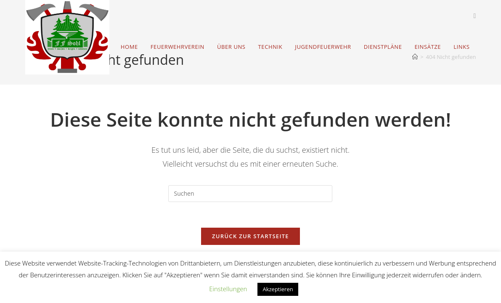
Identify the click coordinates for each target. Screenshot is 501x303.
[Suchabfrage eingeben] (250, 193)
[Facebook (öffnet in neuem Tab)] (475, 15)
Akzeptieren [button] (277, 289)
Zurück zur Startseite (250, 236)
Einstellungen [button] (228, 288)
